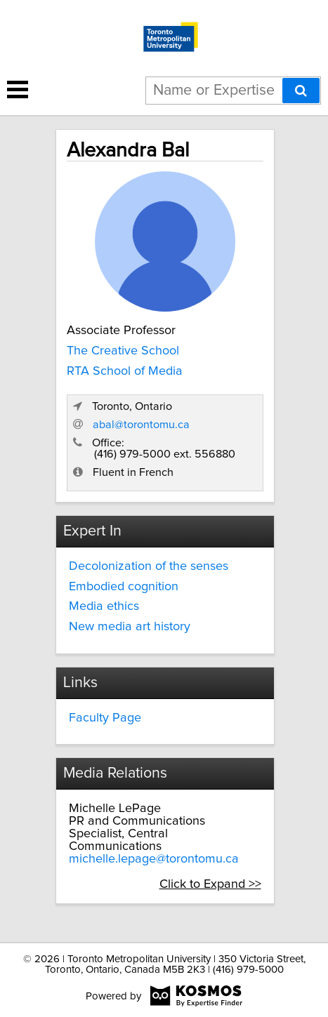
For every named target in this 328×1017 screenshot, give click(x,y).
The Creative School (123, 351)
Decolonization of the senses (148, 566)
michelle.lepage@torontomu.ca (154, 859)
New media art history (129, 626)
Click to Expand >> (210, 884)
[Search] (301, 90)
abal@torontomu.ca (141, 424)
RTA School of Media (125, 371)
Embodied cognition (123, 586)
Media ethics (104, 606)
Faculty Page (105, 718)
